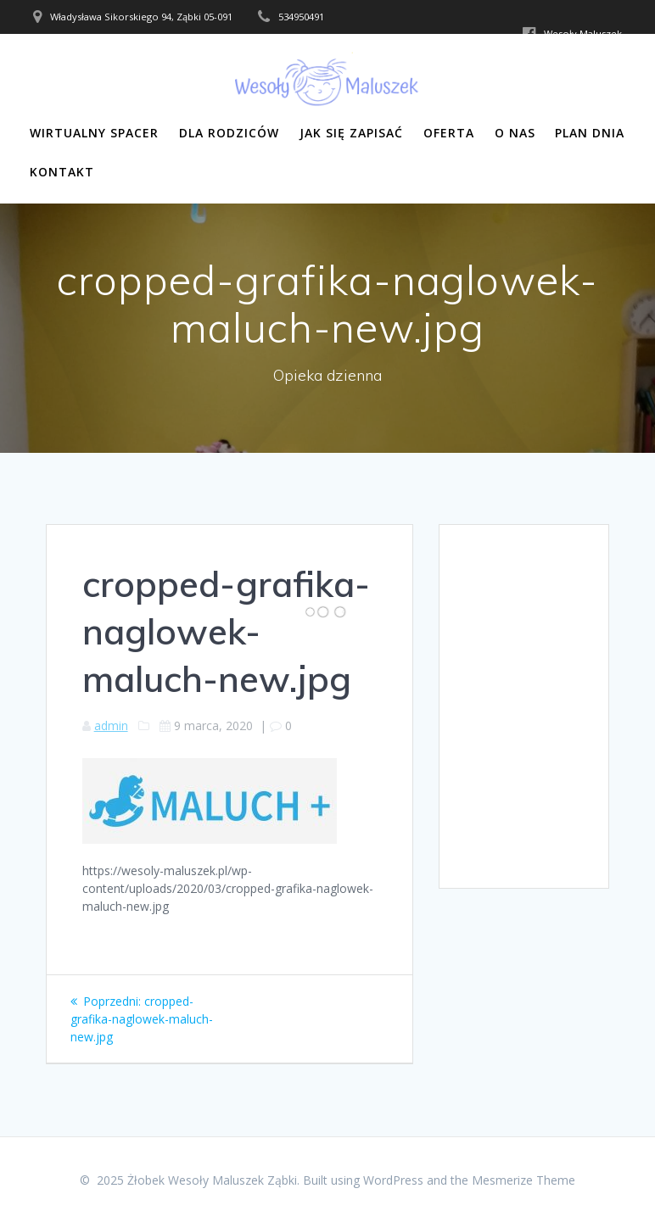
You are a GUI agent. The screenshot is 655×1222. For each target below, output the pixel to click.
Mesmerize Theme (523, 1180)
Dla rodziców (229, 133)
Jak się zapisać (351, 133)
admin (111, 725)
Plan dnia (589, 133)
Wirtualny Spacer (94, 133)
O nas (515, 133)
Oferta (448, 133)
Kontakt (62, 172)
